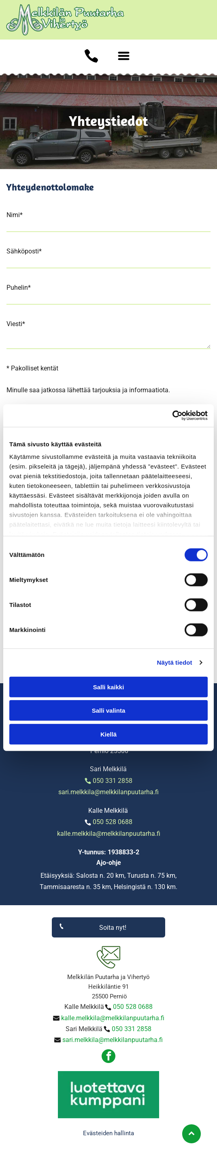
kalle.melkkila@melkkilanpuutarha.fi (108, 833)
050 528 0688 (112, 822)
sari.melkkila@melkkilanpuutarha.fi (108, 792)
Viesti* (15, 324)
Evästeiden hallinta (108, 1133)
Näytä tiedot (174, 662)
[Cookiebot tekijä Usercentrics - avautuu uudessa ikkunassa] (172, 415)
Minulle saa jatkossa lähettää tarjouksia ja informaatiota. (88, 390)
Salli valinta (109, 710)
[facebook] (108, 1057)
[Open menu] (124, 56)
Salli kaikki (108, 686)
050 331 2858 (112, 781)
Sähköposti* (24, 251)
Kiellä (108, 733)
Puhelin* (18, 287)
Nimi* (14, 215)
